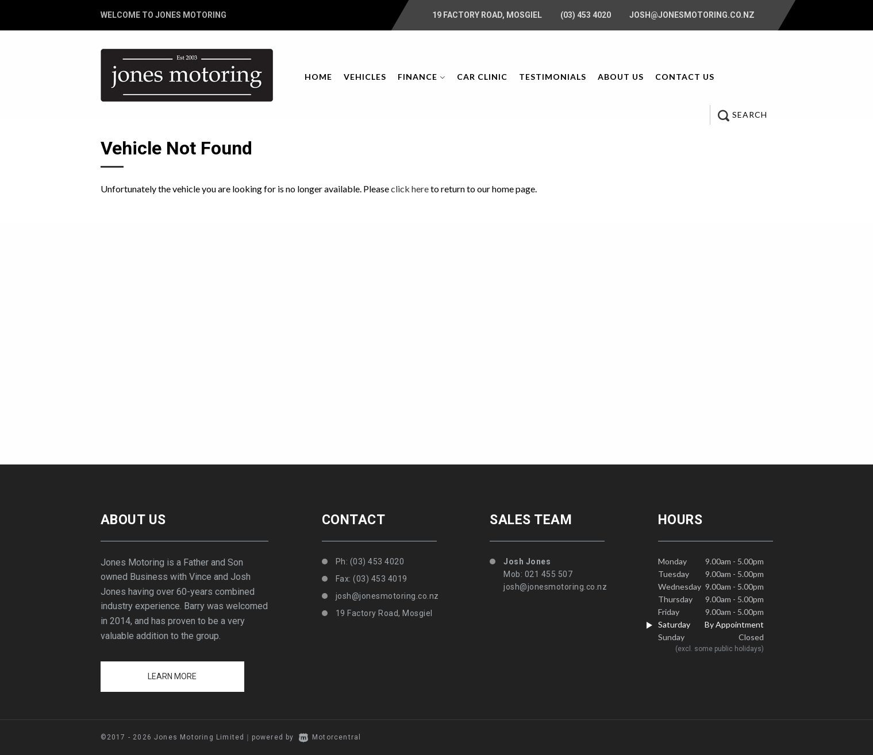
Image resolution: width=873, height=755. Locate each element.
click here (410, 188)
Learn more (172, 676)
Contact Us (684, 77)
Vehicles (365, 77)
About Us (621, 77)
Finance (421, 77)
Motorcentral (330, 737)
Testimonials (552, 77)
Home (318, 77)
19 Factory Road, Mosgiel (487, 15)
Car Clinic (482, 77)
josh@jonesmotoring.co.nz (692, 15)
